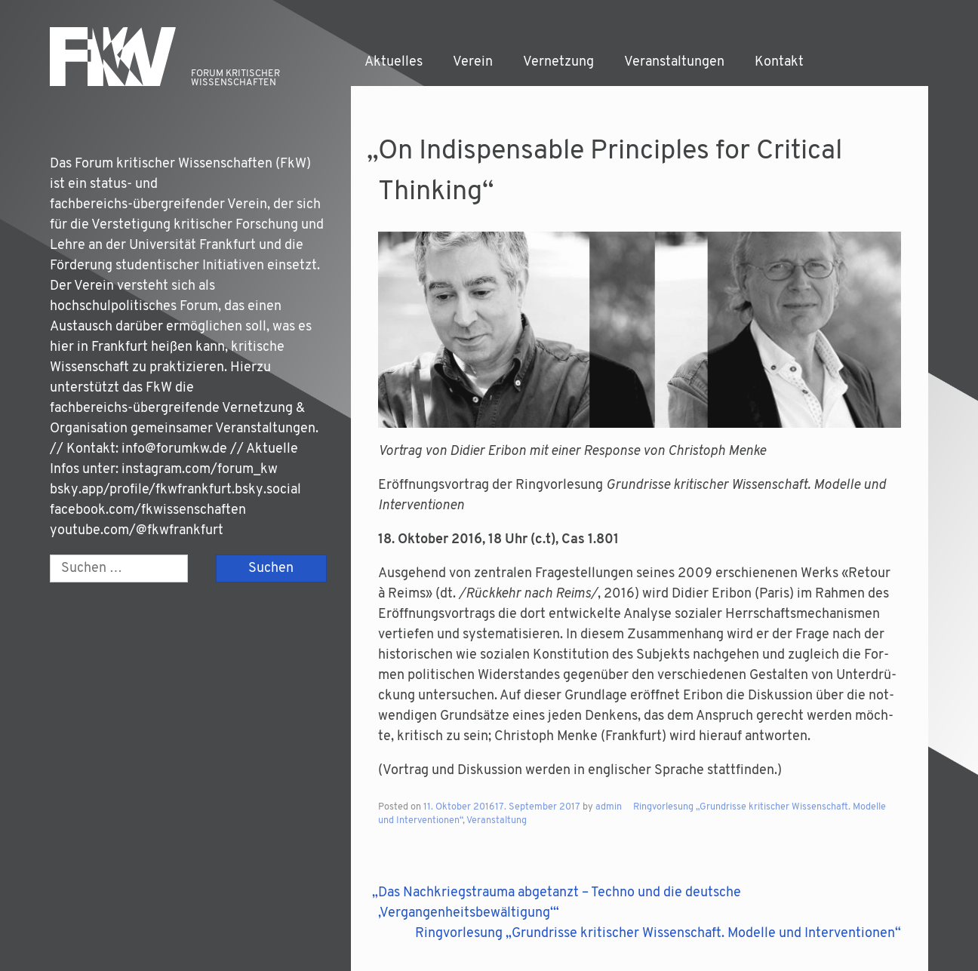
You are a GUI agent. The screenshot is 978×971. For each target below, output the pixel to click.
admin (608, 807)
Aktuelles (393, 62)
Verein (473, 62)
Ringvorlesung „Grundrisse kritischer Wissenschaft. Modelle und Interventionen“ (658, 933)
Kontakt (779, 62)
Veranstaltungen (674, 62)
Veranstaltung (496, 820)
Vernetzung (558, 62)
